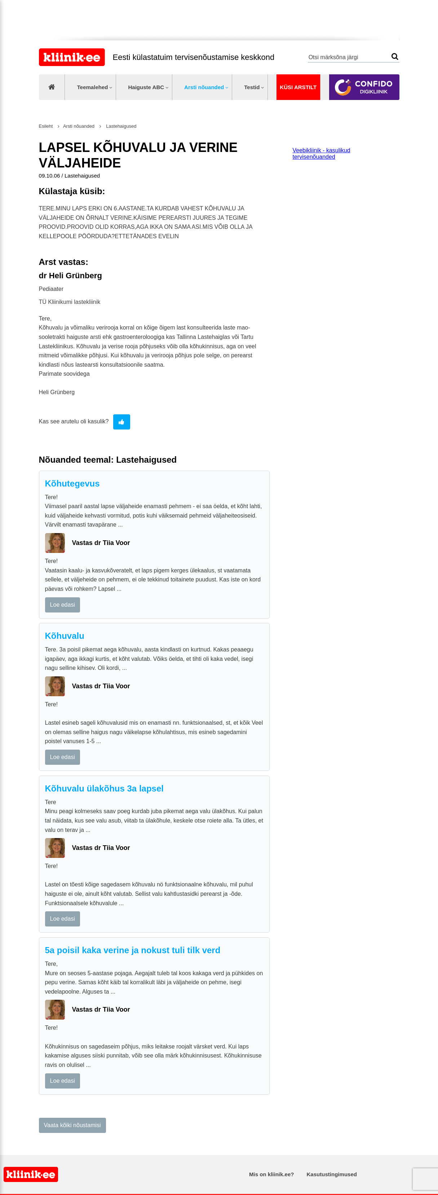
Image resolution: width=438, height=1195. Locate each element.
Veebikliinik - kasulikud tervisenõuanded (321, 153)
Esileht (46, 126)
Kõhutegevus (72, 483)
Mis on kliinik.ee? (271, 1174)
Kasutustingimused (332, 1174)
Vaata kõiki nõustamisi (72, 1125)
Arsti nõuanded (204, 87)
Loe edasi (62, 605)
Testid (252, 87)
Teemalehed (92, 87)
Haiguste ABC (146, 87)
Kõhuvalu (64, 636)
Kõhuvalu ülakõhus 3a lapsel (104, 788)
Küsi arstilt (298, 87)
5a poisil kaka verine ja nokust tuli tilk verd (133, 950)
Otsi (394, 56)
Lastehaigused (121, 126)
